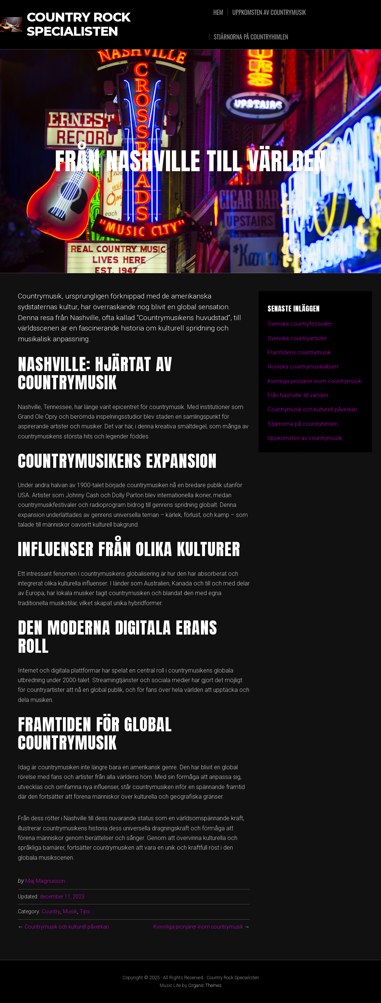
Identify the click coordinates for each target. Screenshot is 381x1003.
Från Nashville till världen (299, 404)
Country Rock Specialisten (79, 24)
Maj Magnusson (45, 880)
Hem (220, 12)
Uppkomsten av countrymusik (271, 12)
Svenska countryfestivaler (301, 323)
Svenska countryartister (298, 338)
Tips (84, 911)
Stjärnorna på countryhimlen (252, 36)
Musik (70, 911)
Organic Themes (205, 985)
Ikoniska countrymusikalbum (305, 366)
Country (51, 911)
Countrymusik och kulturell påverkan (68, 927)
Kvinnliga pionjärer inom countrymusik (197, 927)
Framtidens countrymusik (300, 352)
